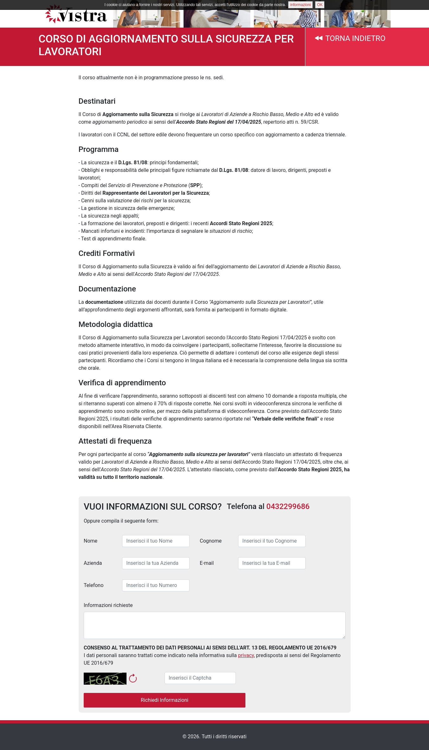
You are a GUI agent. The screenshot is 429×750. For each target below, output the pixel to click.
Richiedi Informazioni (164, 700)
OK (319, 5)
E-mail (207, 563)
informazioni (300, 5)
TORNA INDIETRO (350, 38)
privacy (246, 655)
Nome (90, 541)
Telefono (93, 585)
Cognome (211, 541)
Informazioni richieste (108, 605)
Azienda (93, 563)
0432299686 (287, 506)
